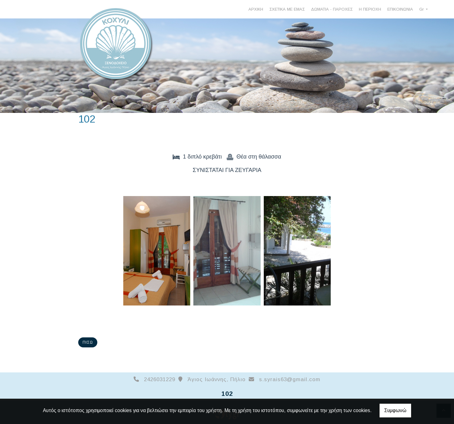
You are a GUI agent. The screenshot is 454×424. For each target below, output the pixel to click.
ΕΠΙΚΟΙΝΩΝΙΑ (400, 9)
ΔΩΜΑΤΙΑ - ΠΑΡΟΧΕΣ (332, 9)
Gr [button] (422, 9)
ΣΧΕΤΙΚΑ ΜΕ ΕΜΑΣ (287, 9)
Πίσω (88, 342)
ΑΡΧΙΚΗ (255, 9)
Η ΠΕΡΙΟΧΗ (370, 9)
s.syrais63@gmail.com (289, 379)
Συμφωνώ (395, 410)
